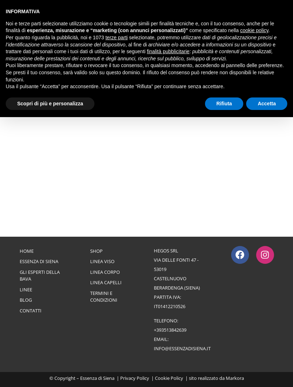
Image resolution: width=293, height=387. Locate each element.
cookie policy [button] (254, 30)
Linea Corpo (105, 272)
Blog (26, 300)
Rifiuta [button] (224, 103)
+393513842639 (170, 330)
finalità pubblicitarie (168, 51)
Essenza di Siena (39, 261)
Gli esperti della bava (40, 275)
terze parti (117, 37)
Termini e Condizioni (103, 296)
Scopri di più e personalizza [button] (50, 103)
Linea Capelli (106, 282)
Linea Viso (102, 261)
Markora (235, 378)
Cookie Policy (169, 378)
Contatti (30, 310)
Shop (96, 251)
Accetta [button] (267, 103)
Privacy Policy (134, 378)
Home (27, 251)
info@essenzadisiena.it (182, 348)
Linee (26, 289)
